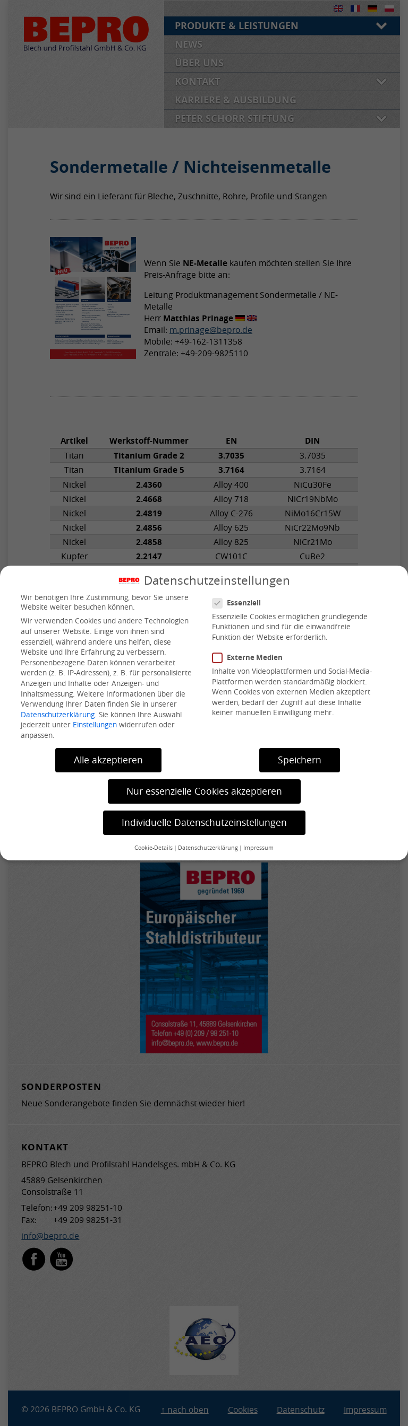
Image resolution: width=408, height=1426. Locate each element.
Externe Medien (252, 657)
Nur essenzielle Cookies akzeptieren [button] (204, 791)
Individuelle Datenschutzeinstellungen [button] (204, 822)
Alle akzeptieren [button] (108, 760)
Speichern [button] (299, 760)
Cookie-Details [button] (153, 847)
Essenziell (241, 603)
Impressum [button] (258, 847)
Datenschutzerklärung (58, 714)
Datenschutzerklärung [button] (208, 847)
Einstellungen (95, 724)
